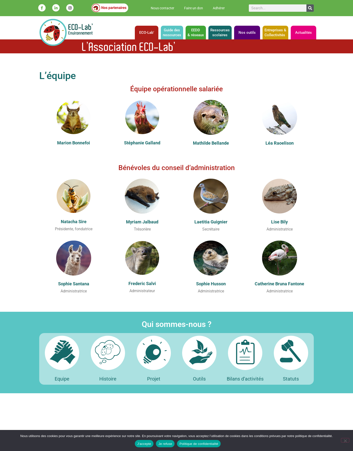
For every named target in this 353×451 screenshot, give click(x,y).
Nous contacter (162, 8)
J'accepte (144, 444)
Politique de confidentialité (198, 444)
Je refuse (165, 444)
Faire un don (193, 8)
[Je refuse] (345, 440)
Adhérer (219, 8)
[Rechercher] (310, 8)
